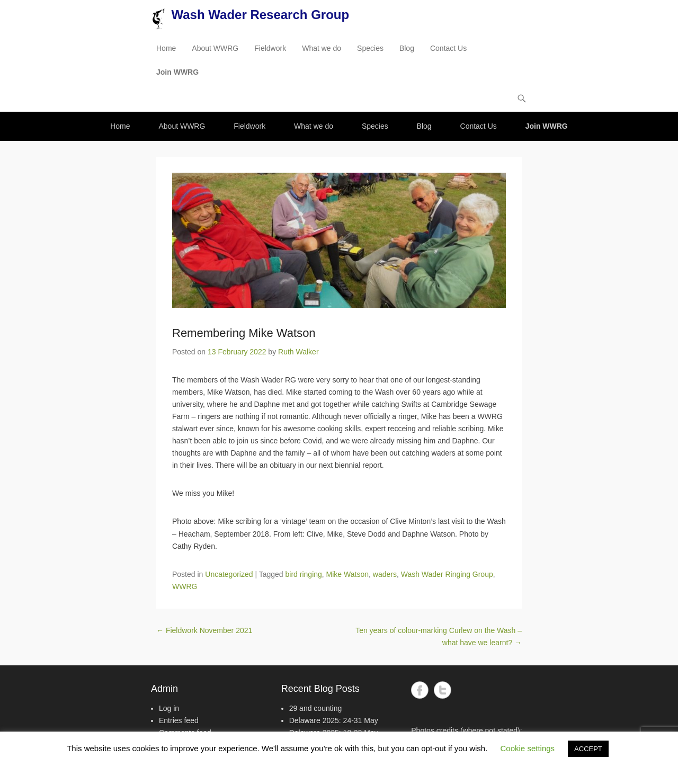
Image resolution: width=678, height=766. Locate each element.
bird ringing (304, 574)
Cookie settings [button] (528, 748)
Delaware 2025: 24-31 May (333, 720)
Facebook (420, 690)
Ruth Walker (298, 352)
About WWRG (215, 48)
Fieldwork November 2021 (204, 630)
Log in (169, 708)
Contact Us (448, 48)
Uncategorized (229, 574)
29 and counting (315, 708)
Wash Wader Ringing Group (447, 574)
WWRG (184, 586)
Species (370, 48)
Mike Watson (347, 574)
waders (385, 574)
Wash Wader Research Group (260, 14)
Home (166, 48)
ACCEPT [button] (588, 749)
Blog (406, 48)
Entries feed (179, 720)
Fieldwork (270, 48)
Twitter (442, 690)
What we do (321, 48)
